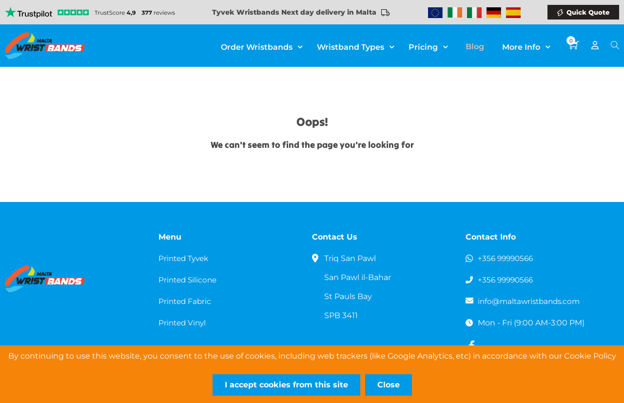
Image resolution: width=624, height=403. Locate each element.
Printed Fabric (186, 301)
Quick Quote (587, 12)
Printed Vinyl (183, 322)
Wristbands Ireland (455, 12)
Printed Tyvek (185, 258)
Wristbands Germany (494, 12)
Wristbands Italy (474, 12)
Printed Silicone (189, 279)
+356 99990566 (507, 258)
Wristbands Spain (513, 12)
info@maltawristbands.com (531, 301)
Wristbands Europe (435, 12)
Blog (478, 46)
